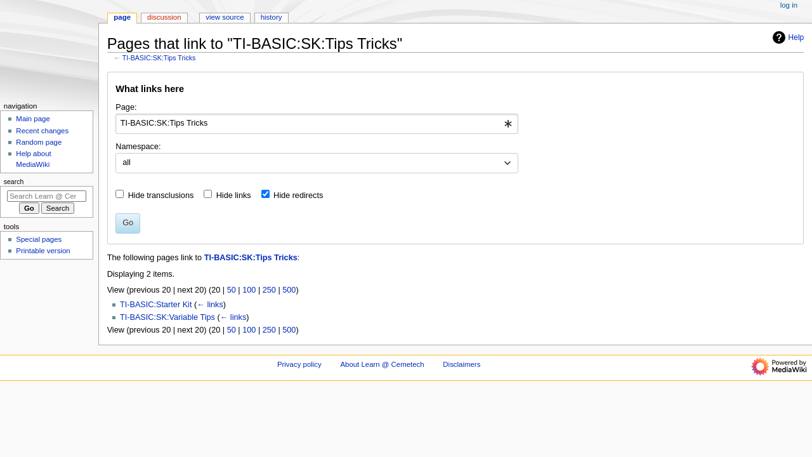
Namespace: (137, 146)
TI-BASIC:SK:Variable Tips (167, 317)
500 (289, 290)
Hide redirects (298, 195)
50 (231, 290)
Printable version (43, 251)
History (271, 17)
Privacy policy (299, 364)
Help (786, 37)
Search (14, 181)
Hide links (233, 195)
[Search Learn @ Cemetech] (46, 196)
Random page (39, 142)
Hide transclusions (161, 195)
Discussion (164, 17)
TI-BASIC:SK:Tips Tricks (159, 58)
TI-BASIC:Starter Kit (156, 304)
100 (249, 290)
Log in (788, 5)
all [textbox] (126, 162)
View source (225, 17)
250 (269, 290)
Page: (125, 107)
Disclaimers (461, 364)
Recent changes (42, 131)
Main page (33, 119)
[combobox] (316, 124)
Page (122, 17)
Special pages (39, 239)
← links (210, 304)
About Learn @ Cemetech (382, 364)
